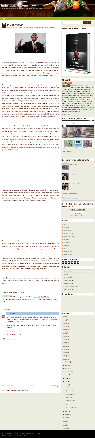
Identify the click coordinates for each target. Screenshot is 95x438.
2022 (64, 329)
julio (66, 378)
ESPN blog (66, 239)
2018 (64, 343)
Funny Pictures (23, 435)
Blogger (38, 433)
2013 (64, 359)
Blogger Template (7, 435)
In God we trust (15, 25)
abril (66, 388)
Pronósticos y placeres (70, 400)
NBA (65, 248)
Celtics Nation (67, 230)
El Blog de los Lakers (69, 236)
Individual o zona (14, 5)
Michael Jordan (67, 280)
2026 (64, 316)
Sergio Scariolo (67, 283)
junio (66, 381)
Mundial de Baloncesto (69, 286)
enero (66, 417)
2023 (64, 326)
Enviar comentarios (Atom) (20, 390)
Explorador (10, 313)
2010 (64, 428)
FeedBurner (82, 216)
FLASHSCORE (67, 242)
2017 (64, 346)
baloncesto (66, 271)
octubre (67, 368)
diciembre (67, 362)
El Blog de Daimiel (68, 233)
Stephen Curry (52, 27)
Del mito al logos (69, 397)
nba (64, 274)
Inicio (4, 18)
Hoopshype (66, 245)
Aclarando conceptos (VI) (71, 407)
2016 (64, 349)
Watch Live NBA (68, 251)
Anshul (16, 435)
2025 (64, 320)
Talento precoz (73, 174)
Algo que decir (68, 404)
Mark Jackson (45, 27)
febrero (67, 414)
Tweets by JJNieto (66, 151)
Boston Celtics (67, 277)
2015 (64, 352)
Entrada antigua (54, 386)
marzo (66, 411)
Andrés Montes (67, 289)
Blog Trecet (66, 227)
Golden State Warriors (30, 27)
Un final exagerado (70, 394)
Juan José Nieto (76, 83)
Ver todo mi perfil (66, 114)
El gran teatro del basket (75, 184)
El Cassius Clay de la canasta (70, 198)
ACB (65, 224)
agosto (67, 375)
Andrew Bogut (22, 27)
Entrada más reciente (8, 386)
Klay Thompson (38, 27)
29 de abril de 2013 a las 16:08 (14, 334)
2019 (64, 339)
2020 (64, 336)
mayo (66, 385)
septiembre (68, 371)
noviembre (68, 365)
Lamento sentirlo (73, 164)
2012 (64, 421)
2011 (64, 425)
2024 (64, 323)
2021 (64, 333)
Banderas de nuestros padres (70, 193)
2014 (64, 356)
